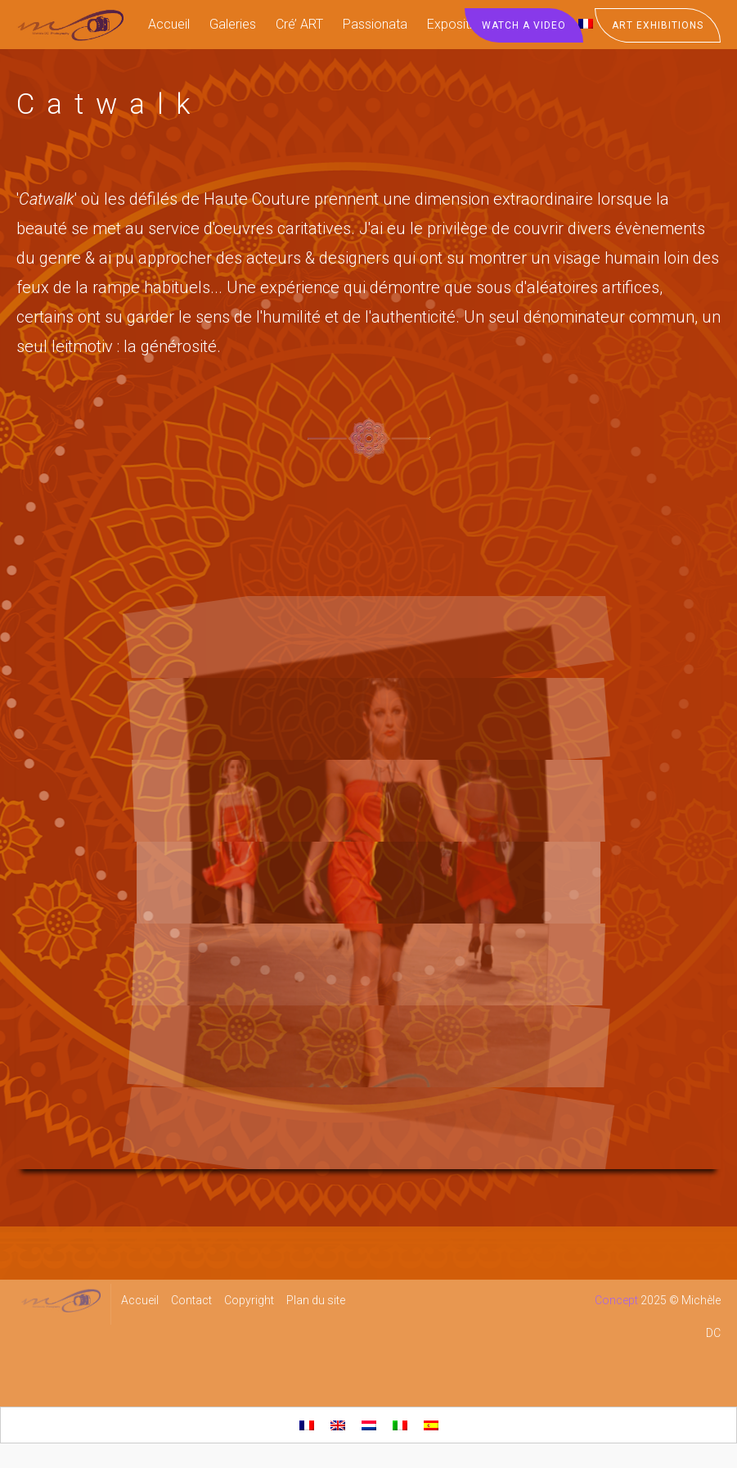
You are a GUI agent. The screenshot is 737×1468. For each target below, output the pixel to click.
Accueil (169, 24)
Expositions (460, 24)
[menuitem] (306, 1425)
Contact (191, 1300)
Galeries (232, 24)
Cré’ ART (299, 24)
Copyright (249, 1300)
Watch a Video (524, 25)
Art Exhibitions (657, 25)
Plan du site (315, 1300)
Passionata (375, 24)
